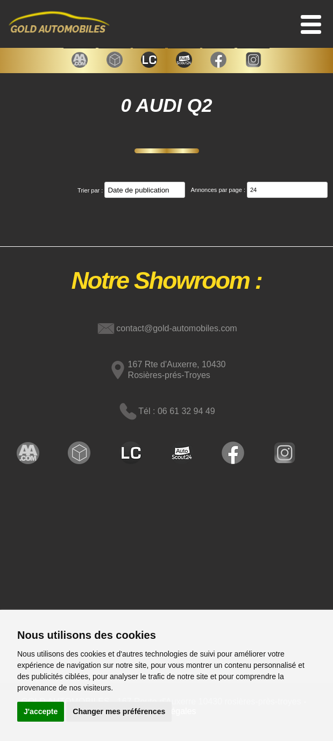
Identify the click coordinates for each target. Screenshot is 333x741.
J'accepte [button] (41, 711)
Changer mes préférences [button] (119, 711)
